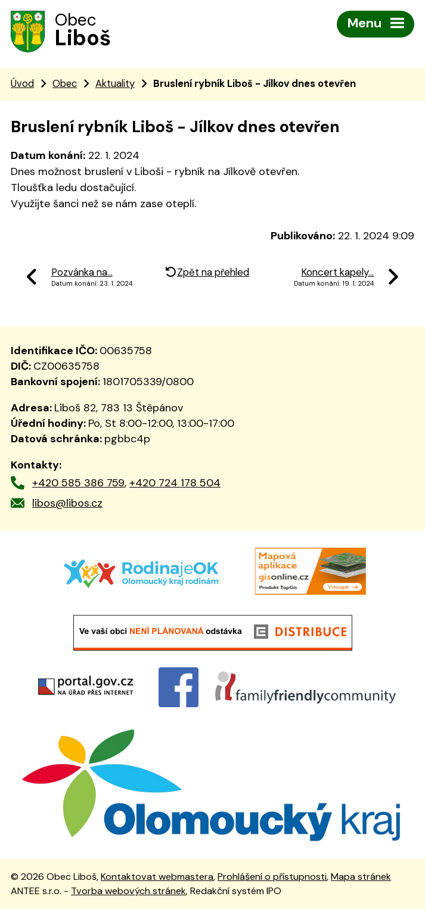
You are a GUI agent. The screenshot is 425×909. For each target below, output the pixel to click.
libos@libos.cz (67, 503)
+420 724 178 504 (175, 483)
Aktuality (115, 83)
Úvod (22, 83)
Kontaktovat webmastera (157, 876)
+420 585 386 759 (78, 483)
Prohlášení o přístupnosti (272, 876)
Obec (64, 83)
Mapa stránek (361, 876)
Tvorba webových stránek (128, 891)
